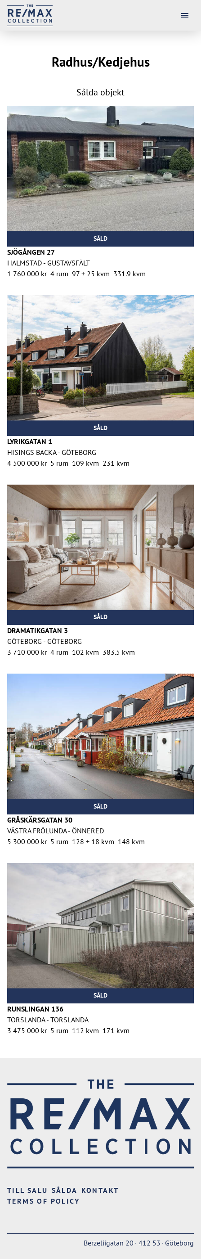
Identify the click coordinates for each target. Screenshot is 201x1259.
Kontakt (100, 1190)
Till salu (27, 1190)
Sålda (65, 1190)
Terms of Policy (43, 1200)
